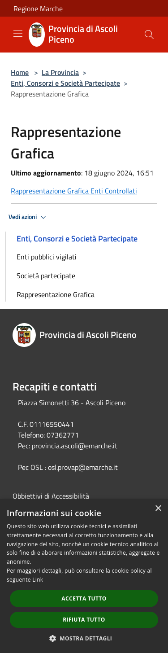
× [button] (158, 508)
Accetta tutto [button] (83, 598)
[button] (84, 638)
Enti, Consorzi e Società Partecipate (65, 83)
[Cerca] (149, 34)
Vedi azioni (29, 217)
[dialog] (84, 576)
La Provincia (60, 72)
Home (20, 72)
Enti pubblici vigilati (47, 256)
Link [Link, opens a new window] (37, 579)
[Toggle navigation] (18, 33)
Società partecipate (46, 275)
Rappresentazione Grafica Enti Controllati (74, 190)
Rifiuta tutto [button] (84, 619)
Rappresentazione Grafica (56, 294)
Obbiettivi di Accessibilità (51, 496)
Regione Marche (38, 8)
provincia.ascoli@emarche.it (74, 445)
